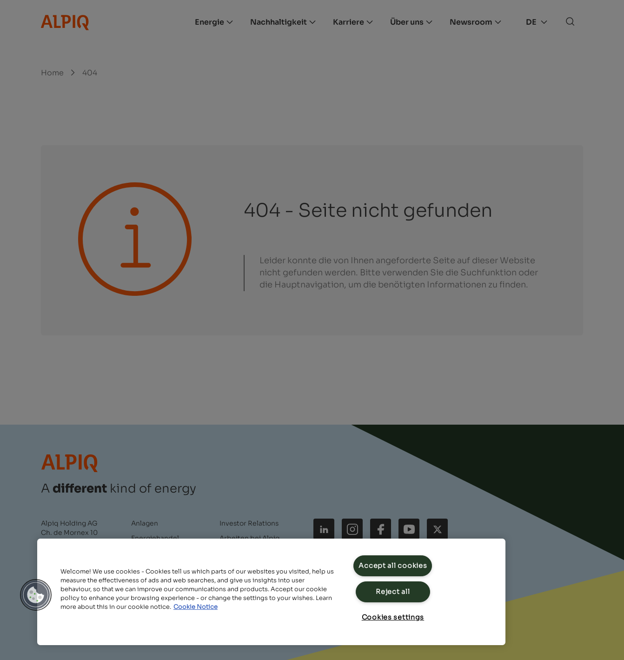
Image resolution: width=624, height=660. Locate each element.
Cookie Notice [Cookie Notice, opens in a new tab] (195, 607)
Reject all (393, 591)
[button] (36, 595)
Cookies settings (393, 617)
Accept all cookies (392, 565)
